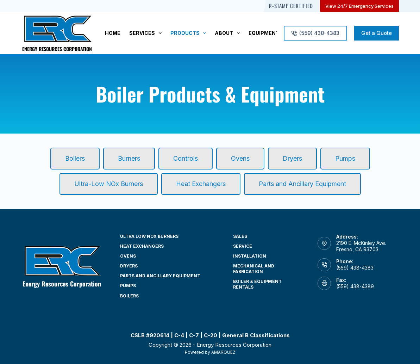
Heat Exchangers (142, 246)
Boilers (129, 295)
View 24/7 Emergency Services (359, 6)
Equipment (264, 33)
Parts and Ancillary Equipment (160, 275)
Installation (249, 256)
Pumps (128, 285)
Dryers (129, 266)
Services (146, 33)
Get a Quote (376, 33)
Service (242, 246)
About (229, 33)
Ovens (128, 256)
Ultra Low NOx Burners (149, 236)
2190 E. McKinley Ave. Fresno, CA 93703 (361, 246)
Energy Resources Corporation (57, 49)
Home (112, 33)
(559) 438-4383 (316, 33)
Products (189, 33)
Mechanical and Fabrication (253, 268)
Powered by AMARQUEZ (210, 352)
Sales (240, 236)
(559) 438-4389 (355, 286)
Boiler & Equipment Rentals (257, 284)
